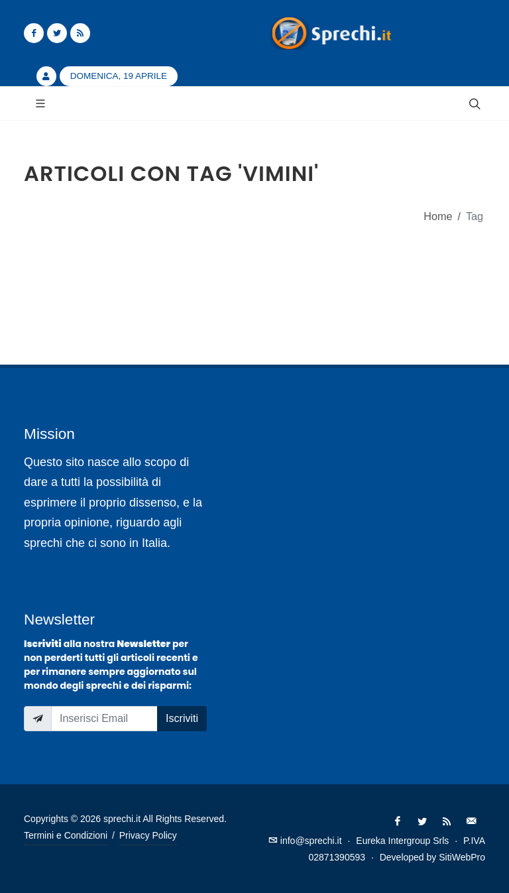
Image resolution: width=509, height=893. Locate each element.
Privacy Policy (148, 835)
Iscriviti (182, 718)
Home (438, 216)
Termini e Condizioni (65, 835)
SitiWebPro (462, 857)
